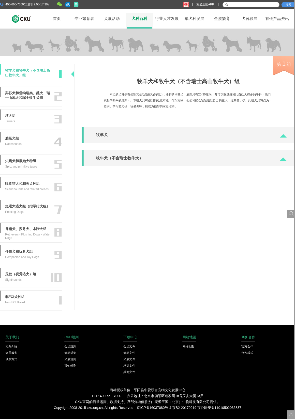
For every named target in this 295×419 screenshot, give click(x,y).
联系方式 (11, 359)
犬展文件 (129, 359)
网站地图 (188, 346)
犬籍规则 (70, 353)
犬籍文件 (129, 353)
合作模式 (247, 353)
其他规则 (70, 365)
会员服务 (11, 353)
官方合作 (247, 346)
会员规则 (70, 346)
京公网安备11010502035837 (219, 408)
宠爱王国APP (205, 4)
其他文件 (129, 372)
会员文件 (129, 346)
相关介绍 (11, 346)
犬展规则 (70, 359)
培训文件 (129, 365)
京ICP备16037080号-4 (154, 408)
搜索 (288, 4)
